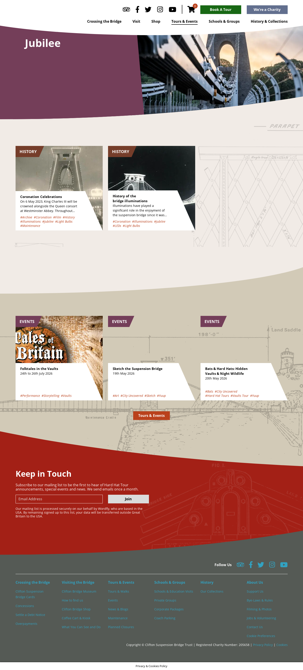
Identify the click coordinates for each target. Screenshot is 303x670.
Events (113, 600)
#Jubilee (48, 221)
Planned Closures (121, 627)
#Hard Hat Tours (217, 396)
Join (128, 498)
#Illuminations (30, 221)
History (207, 582)
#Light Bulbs (63, 221)
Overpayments (26, 624)
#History (69, 217)
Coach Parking (164, 618)
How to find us (72, 600)
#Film (57, 217)
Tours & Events (184, 21)
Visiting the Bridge (78, 582)
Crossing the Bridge (104, 21)
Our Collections (212, 591)
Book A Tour (221, 9)
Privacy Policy (263, 645)
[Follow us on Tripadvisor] (126, 10)
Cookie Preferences (261, 636)
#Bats (209, 391)
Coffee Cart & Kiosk (76, 618)
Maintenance (118, 618)
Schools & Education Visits (173, 591)
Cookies (282, 645)
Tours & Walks (118, 591)
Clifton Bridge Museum (79, 591)
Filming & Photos (259, 609)
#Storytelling (50, 396)
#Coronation (43, 217)
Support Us (255, 591)
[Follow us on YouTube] (172, 10)
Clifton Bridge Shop (76, 609)
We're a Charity (267, 9)
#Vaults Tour (240, 396)
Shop (155, 21)
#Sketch (149, 396)
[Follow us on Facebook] (137, 10)
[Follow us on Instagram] (160, 10)
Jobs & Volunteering (261, 618)
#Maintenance (30, 226)
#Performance (30, 396)
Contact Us (255, 627)
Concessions (25, 606)
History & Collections (269, 21)
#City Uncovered (131, 396)
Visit (136, 21)
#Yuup (161, 396)
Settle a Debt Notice (30, 615)
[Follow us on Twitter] (148, 10)
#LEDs (117, 226)
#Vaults (66, 396)
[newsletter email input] (59, 499)
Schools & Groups (224, 21)
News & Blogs (118, 609)
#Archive (26, 217)
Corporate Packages (169, 609)
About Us (255, 582)
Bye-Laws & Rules (260, 600)
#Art (116, 396)
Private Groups (165, 600)
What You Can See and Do (81, 627)
